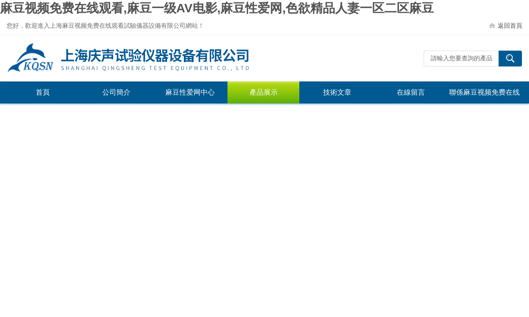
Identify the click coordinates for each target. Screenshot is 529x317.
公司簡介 (116, 92)
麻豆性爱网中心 (190, 92)
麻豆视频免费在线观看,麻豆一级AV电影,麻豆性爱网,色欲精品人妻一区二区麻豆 (217, 8)
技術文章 (337, 92)
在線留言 (411, 92)
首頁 (43, 92)
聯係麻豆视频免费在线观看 (484, 95)
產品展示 (264, 92)
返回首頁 (510, 25)
